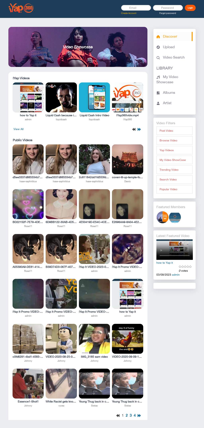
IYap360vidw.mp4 (127, 115)
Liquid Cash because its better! (61, 115)
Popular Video (168, 189)
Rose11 (28, 226)
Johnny (28, 360)
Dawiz (127, 181)
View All (19, 129)
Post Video (166, 130)
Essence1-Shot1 (28, 401)
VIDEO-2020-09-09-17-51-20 (127, 356)
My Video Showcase (167, 79)
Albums (165, 92)
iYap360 (127, 119)
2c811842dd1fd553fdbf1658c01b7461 (94, 177)
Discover (166, 36)
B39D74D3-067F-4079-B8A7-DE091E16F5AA (61, 266)
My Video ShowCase (173, 160)
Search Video (168, 179)
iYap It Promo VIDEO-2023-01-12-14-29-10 (94, 311)
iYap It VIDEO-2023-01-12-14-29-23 (94, 266)
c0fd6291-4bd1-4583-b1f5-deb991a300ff (28, 356)
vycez (61, 405)
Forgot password (167, 13)
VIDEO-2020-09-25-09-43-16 (61, 356)
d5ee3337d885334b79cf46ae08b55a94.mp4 (28, 177)
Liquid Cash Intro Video (94, 115)
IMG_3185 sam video (94, 356)
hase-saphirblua (28, 181)
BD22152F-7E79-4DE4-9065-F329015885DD (28, 222)
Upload (165, 47)
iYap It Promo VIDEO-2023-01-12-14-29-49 (28, 311)
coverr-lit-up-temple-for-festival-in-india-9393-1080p (127, 177)
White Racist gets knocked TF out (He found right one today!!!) (61, 401)
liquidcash (61, 119)
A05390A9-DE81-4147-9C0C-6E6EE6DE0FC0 (28, 266)
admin (28, 119)
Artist (164, 103)
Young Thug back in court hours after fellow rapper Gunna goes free (94, 401)
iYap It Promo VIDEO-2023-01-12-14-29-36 (61, 311)
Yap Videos (167, 150)
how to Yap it (28, 115)
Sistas (94, 405)
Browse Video (168, 140)
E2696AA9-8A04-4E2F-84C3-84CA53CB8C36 (127, 222)
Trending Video (169, 169)
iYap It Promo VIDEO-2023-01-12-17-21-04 (127, 266)
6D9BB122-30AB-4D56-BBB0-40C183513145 (61, 222)
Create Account (128, 13)
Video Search (170, 57)
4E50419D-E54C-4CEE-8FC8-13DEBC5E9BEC (94, 222)
